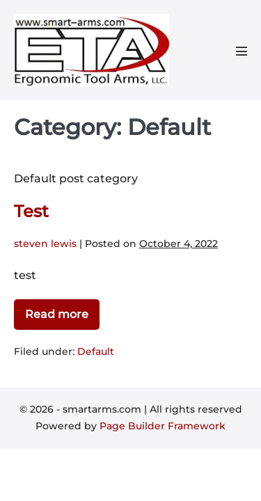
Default (95, 351)
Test (31, 211)
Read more (56, 317)
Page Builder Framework (163, 426)
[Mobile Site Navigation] (241, 50)
